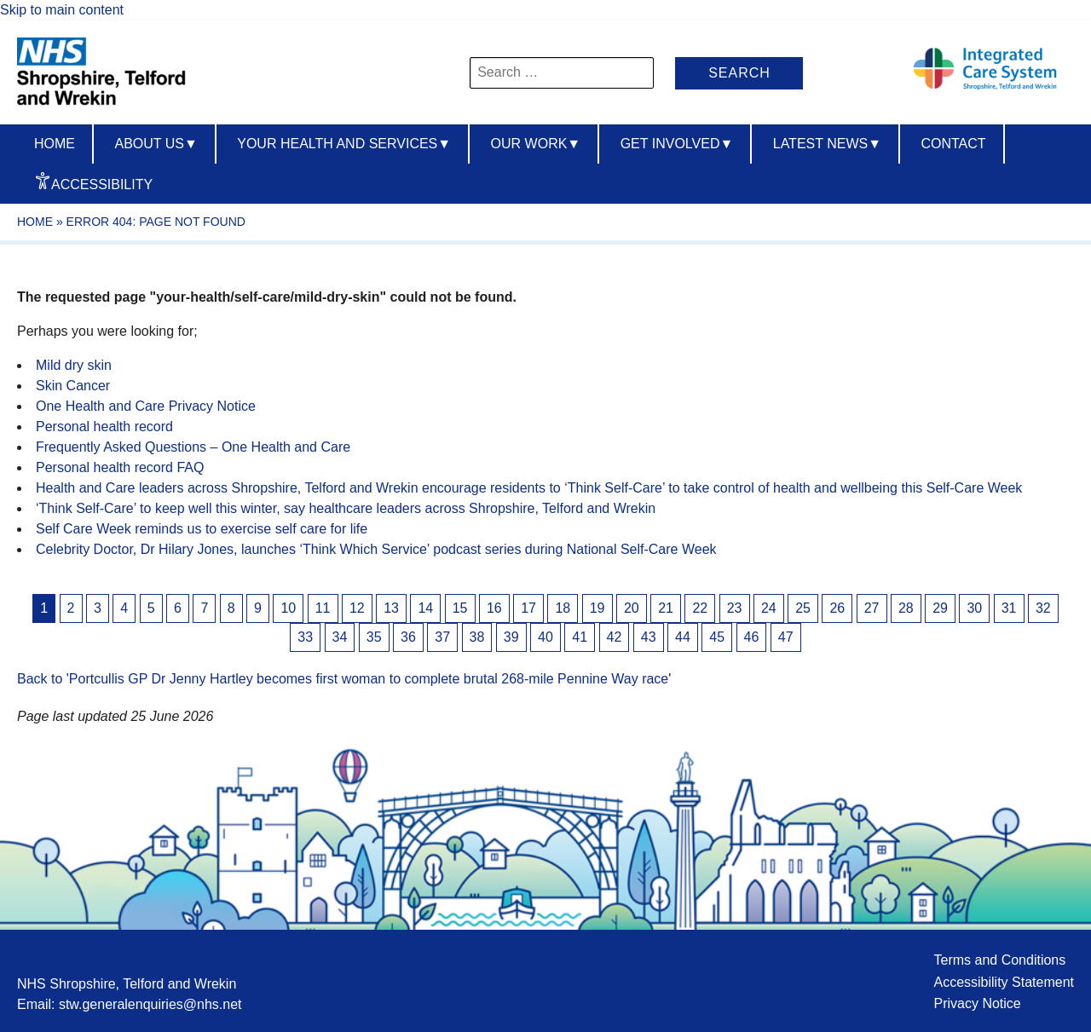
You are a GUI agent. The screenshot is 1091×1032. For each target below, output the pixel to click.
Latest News (827, 143)
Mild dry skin (74, 365)
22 (699, 608)
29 (940, 608)
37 (442, 637)
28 (906, 608)
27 (872, 608)
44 (682, 637)
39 (511, 637)
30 (974, 608)
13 (391, 608)
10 (288, 608)
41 (579, 637)
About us (155, 143)
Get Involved (677, 143)
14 (425, 608)
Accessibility (102, 184)
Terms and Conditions (999, 960)
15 (460, 608)
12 (357, 608)
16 (494, 608)
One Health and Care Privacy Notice (146, 406)
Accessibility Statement (1003, 982)
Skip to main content (62, 10)
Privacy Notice (976, 1003)
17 (528, 608)
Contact (953, 143)
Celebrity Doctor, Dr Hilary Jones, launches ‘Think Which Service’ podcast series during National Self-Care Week (376, 549)
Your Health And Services (344, 143)
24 (768, 608)
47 (786, 637)
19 (597, 608)
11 (323, 608)
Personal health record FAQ (120, 467)
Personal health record (104, 426)
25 (803, 608)
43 (648, 637)
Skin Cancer (73, 385)
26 (837, 608)
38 (477, 637)
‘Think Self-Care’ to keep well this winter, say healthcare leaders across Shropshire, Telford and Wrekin (345, 508)
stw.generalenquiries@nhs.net (150, 1004)
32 (1043, 608)
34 (340, 637)
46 (751, 637)
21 (665, 608)
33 (305, 637)
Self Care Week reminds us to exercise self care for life (201, 529)
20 (631, 608)
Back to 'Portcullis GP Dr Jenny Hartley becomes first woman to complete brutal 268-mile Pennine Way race (342, 679)
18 (562, 608)
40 (545, 637)
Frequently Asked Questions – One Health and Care (193, 447)
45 (716, 637)
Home (54, 143)
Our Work (536, 143)
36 (408, 637)
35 (374, 637)
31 (1009, 608)
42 (614, 637)
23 (734, 608)
